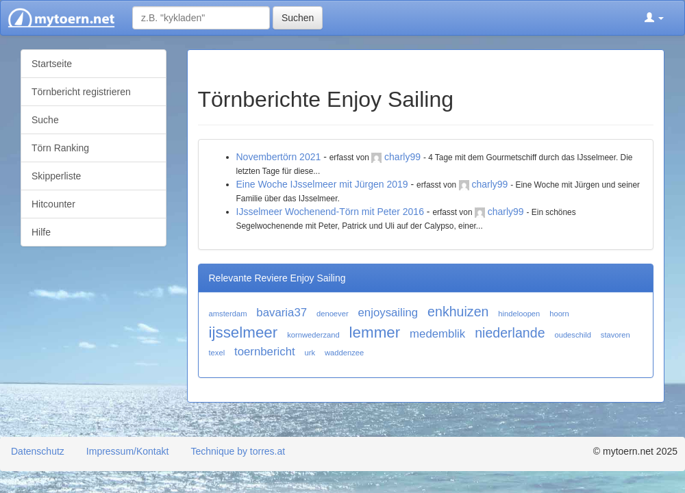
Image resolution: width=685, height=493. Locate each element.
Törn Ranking (60, 147)
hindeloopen (519, 313)
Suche (45, 119)
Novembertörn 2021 (278, 156)
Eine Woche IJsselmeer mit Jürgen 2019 (322, 184)
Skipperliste (56, 175)
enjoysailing (388, 312)
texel (217, 353)
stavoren (615, 335)
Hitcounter (53, 204)
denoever (332, 313)
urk (310, 353)
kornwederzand (313, 335)
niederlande (510, 332)
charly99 (402, 156)
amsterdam (228, 313)
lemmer (375, 332)
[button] (654, 18)
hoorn (559, 313)
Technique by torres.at (237, 451)
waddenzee (344, 353)
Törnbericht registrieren (81, 91)
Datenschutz (37, 451)
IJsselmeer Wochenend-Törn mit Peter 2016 (330, 211)
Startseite (52, 63)
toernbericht (264, 351)
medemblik (437, 333)
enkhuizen (457, 311)
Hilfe (41, 232)
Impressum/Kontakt (127, 451)
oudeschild (572, 335)
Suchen (298, 17)
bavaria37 (281, 312)
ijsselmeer (243, 332)
